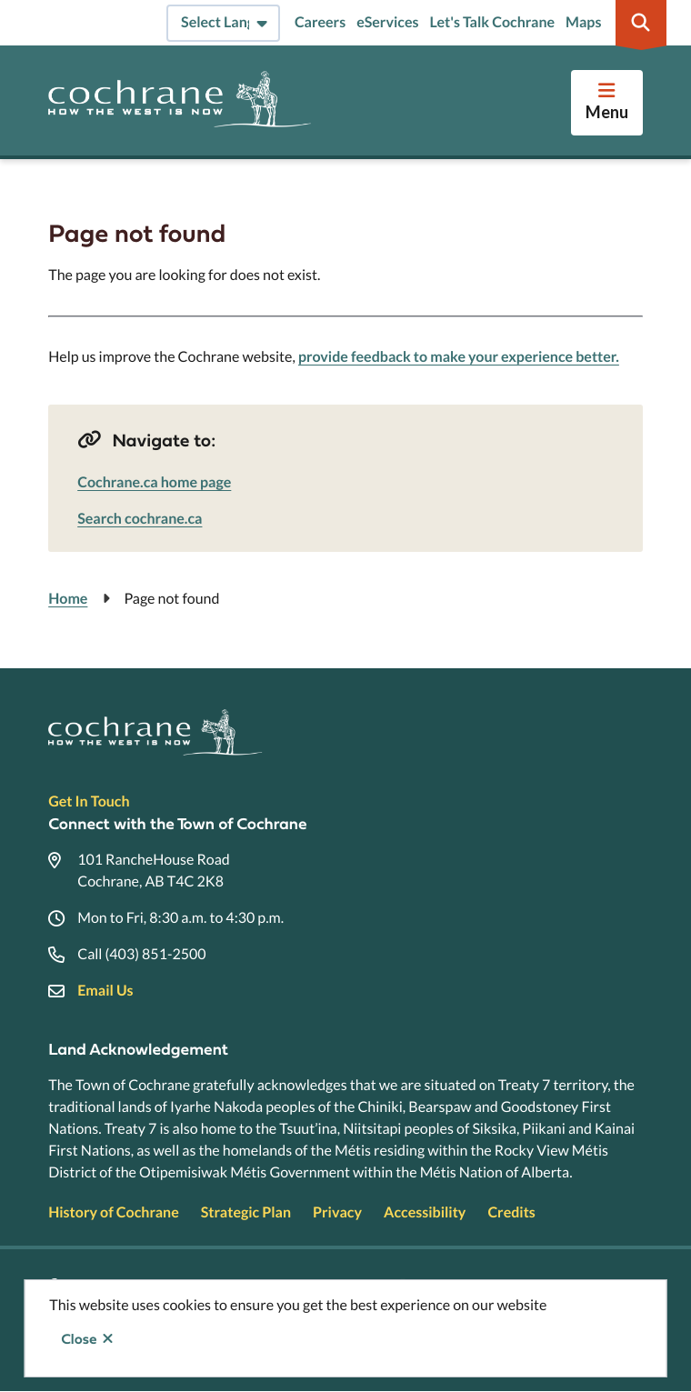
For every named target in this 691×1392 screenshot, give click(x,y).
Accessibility (425, 1212)
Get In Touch (88, 801)
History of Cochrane (113, 1212)
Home (67, 598)
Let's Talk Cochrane (492, 22)
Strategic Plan (246, 1212)
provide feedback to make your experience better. (458, 357)
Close (78, 1339)
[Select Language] (223, 23)
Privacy (337, 1212)
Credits (511, 1212)
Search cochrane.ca (139, 518)
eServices (387, 22)
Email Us (105, 990)
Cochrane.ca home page (154, 482)
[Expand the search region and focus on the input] (641, 22)
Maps (583, 22)
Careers (320, 22)
